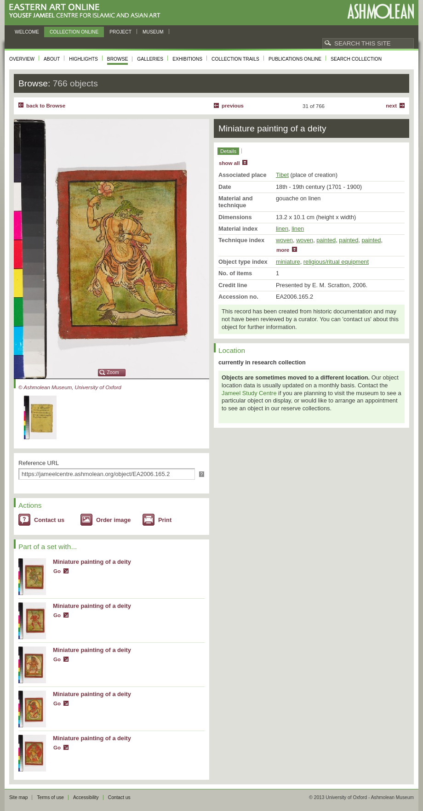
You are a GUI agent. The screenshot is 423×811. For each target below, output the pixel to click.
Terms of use (50, 797)
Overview (21, 59)
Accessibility (86, 797)
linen (282, 228)
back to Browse (45, 105)
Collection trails (235, 59)
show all (229, 163)
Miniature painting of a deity (92, 561)
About (52, 59)
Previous (233, 105)
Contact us (49, 519)
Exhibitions (187, 59)
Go (57, 571)
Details (228, 151)
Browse (117, 59)
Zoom (113, 372)
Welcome (27, 31)
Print (164, 519)
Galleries (150, 59)
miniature (288, 261)
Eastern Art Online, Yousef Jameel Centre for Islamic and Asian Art (87, 11)
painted (326, 240)
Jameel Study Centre (249, 393)
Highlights (83, 59)
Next (391, 105)
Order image (113, 519)
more (282, 250)
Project (120, 31)
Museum (153, 31)
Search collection (356, 59)
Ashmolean (380, 11)
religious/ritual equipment (336, 261)
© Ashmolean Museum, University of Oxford (69, 387)
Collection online (74, 31)
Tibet (282, 174)
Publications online (295, 59)
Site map (18, 797)
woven (284, 240)
